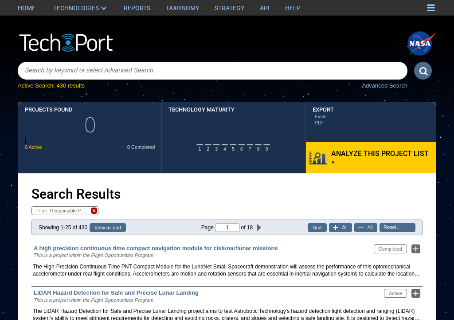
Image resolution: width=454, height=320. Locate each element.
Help (293, 8)
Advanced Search (384, 85)
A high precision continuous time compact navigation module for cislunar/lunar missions (156, 248)
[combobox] (212, 71)
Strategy (229, 8)
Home (26, 8)
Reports (137, 8)
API (265, 8)
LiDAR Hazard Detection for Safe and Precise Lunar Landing (116, 292)
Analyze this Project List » (380, 157)
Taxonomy (182, 8)
